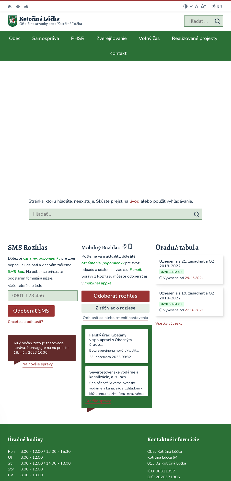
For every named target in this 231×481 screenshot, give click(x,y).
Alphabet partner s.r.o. (203, 454)
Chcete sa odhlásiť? (25, 208)
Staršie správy (98, 287)
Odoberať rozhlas (115, 182)
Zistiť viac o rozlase (115, 194)
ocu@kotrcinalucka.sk (166, 383)
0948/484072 (160, 377)
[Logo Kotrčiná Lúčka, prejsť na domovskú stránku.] (45, 21)
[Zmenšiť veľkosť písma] (191, 6)
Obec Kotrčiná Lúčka (205, 461)
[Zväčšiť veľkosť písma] (203, 6)
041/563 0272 (160, 371)
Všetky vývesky (169, 210)
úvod (134, 88)
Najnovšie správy (38, 250)
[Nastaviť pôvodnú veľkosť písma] (196, 6)
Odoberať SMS (31, 197)
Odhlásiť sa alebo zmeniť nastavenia (115, 204)
